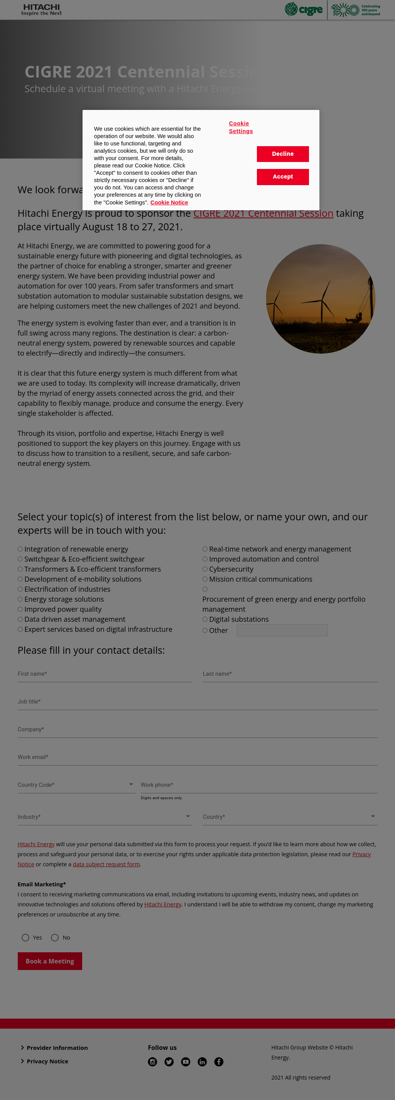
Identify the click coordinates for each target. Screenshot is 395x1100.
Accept (283, 177)
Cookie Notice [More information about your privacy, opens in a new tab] (169, 202)
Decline (283, 154)
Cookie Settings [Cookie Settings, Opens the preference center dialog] (241, 127)
